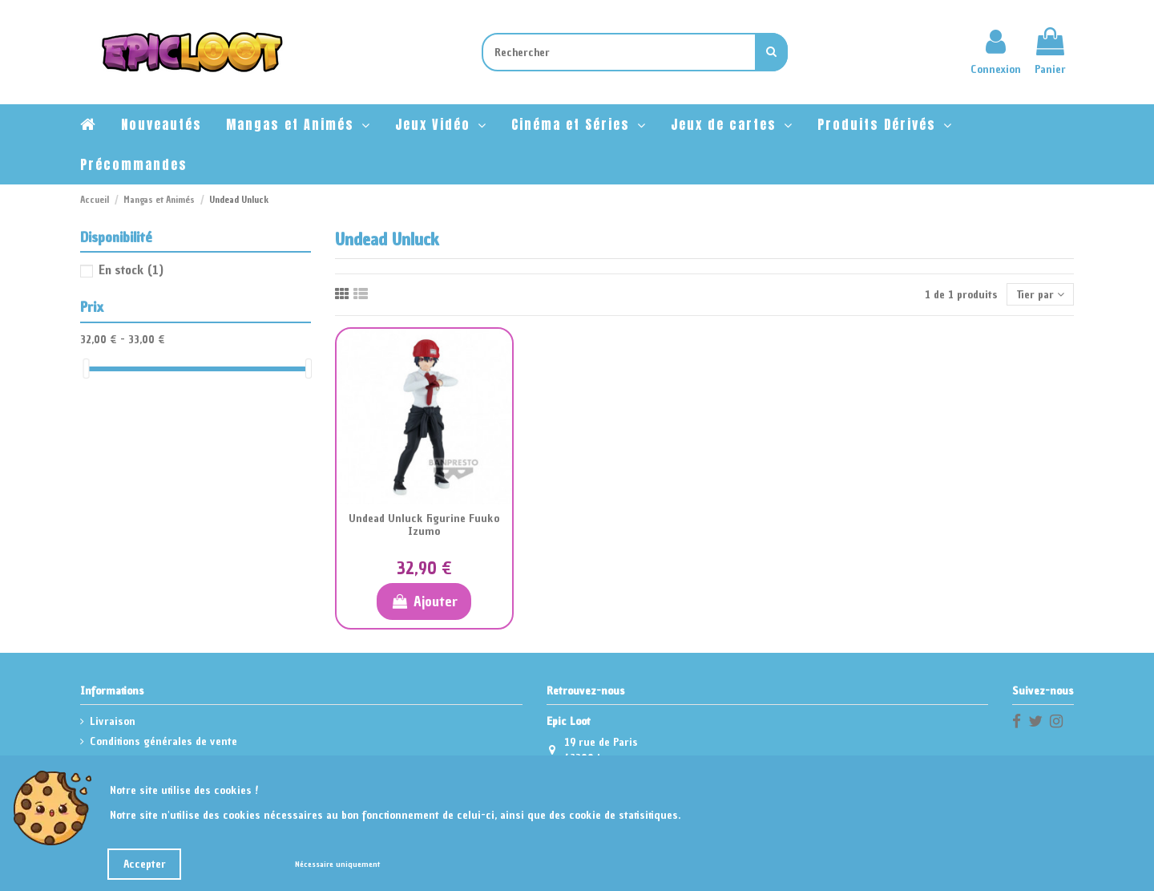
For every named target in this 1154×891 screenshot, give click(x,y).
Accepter (144, 864)
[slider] (86, 368)
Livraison (112, 721)
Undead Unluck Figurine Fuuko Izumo (424, 525)
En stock (131, 269)
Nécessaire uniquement (337, 864)
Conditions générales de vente (163, 741)
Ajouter (423, 601)
